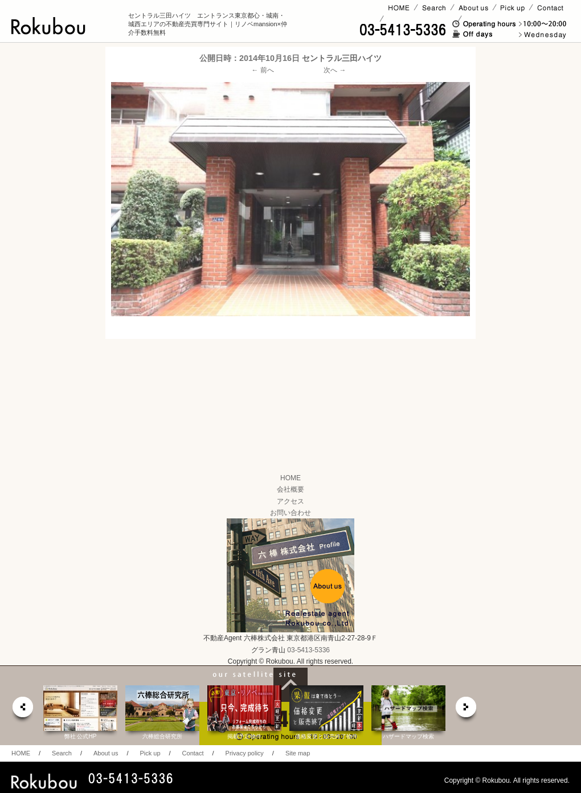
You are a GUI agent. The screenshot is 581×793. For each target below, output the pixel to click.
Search (62, 753)
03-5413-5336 (308, 650)
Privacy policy (245, 753)
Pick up (150, 753)
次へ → (335, 70)
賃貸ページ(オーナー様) (420, 18)
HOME (290, 478)
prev (22, 710)
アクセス (290, 501)
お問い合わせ (290, 513)
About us (105, 753)
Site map (297, 753)
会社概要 (290, 489)
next (466, 710)
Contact (193, 753)
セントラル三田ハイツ (342, 58)
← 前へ (263, 70)
